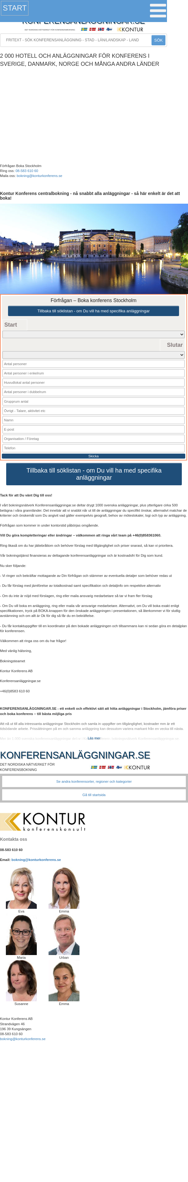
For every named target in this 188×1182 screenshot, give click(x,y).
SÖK (158, 40)
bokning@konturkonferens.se (39, 176)
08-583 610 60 (26, 171)
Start (15, 8)
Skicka (93, 456)
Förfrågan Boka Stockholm (20, 166)
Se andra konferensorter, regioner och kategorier (94, 781)
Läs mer (94, 738)
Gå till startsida (94, 795)
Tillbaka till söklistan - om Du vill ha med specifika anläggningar (93, 311)
